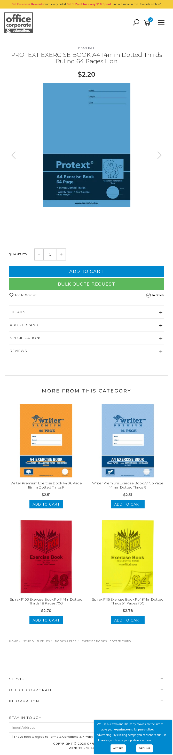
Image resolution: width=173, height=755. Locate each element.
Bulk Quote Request (86, 284)
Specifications (26, 338)
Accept (118, 748)
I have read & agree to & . (56, 736)
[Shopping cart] (148, 23)
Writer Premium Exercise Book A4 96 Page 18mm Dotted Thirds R (46, 485)
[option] (86, 145)
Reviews (18, 351)
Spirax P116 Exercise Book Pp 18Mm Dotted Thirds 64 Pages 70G (127, 601)
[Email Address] (72, 727)
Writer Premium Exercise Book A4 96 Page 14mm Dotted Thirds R (127, 485)
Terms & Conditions (63, 736)
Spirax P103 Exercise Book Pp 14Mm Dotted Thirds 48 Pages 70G (46, 601)
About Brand (24, 325)
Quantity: (19, 254)
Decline (144, 748)
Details (18, 312)
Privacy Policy (92, 736)
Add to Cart (86, 271)
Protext (86, 48)
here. (148, 740)
